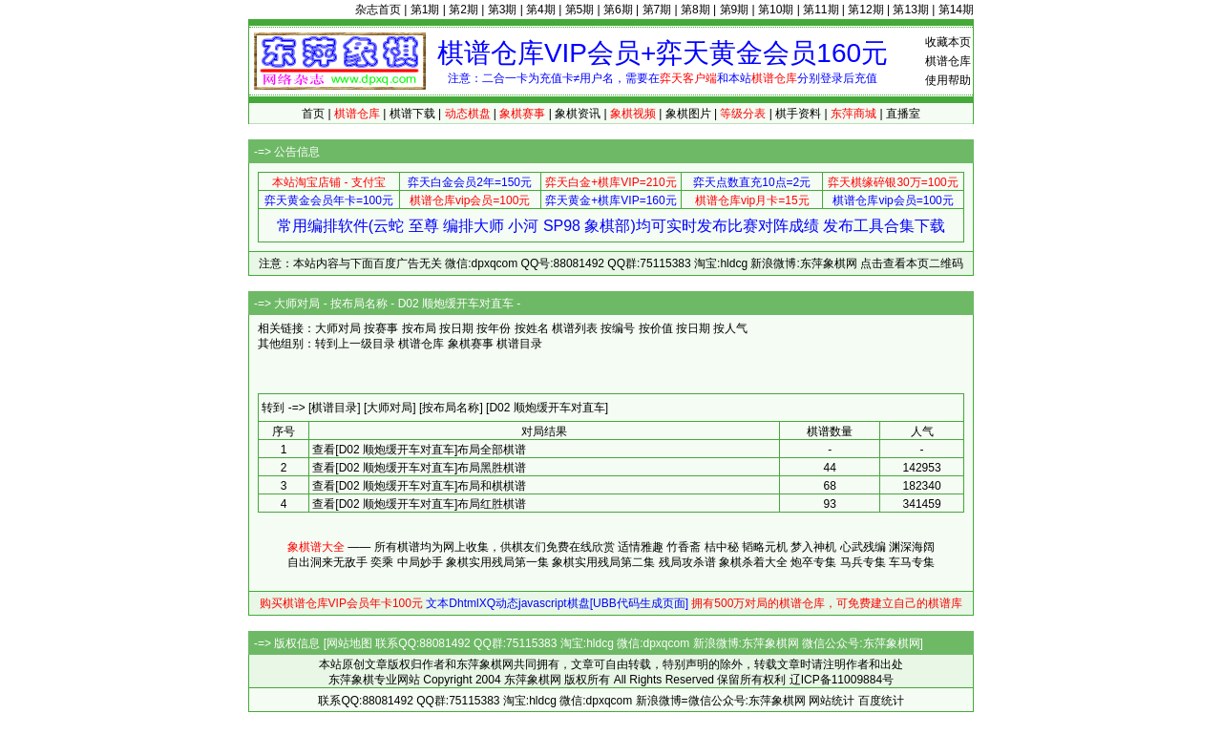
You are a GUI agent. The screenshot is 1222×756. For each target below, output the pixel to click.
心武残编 (863, 547)
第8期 (695, 9)
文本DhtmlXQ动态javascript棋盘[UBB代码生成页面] (557, 603)
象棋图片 (688, 113)
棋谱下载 (412, 113)
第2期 (463, 9)
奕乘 (381, 562)
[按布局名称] (451, 407)
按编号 (617, 328)
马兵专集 (863, 562)
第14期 (956, 9)
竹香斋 (683, 547)
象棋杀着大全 (753, 562)
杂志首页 (378, 9)
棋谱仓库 (948, 61)
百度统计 (881, 700)
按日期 (456, 328)
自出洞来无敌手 (327, 562)
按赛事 (381, 328)
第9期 (734, 9)
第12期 (865, 9)
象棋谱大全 (316, 547)
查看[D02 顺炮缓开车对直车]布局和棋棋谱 (419, 486)
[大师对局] (390, 407)
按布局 (419, 328)
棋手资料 (798, 113)
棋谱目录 (519, 343)
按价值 (656, 328)
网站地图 (349, 643)
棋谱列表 (575, 328)
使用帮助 (948, 80)
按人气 (730, 328)
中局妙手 (420, 562)
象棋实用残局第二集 (603, 562)
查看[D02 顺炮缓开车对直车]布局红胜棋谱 (419, 504)
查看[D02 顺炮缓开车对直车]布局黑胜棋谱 (419, 467)
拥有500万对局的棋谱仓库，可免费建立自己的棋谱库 (826, 603)
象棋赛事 (471, 343)
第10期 (775, 9)
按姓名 (532, 328)
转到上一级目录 (355, 343)
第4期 (541, 9)
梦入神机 (813, 547)
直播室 (903, 113)
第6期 (618, 9)
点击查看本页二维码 (911, 263)
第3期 (502, 9)
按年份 (493, 328)
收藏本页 (948, 42)
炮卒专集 (813, 562)
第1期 (425, 9)
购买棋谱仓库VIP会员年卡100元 (341, 603)
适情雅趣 (641, 547)
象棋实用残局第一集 (497, 562)
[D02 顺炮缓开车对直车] (547, 407)
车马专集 (912, 562)
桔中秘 (722, 547)
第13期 (910, 9)
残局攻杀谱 (687, 562)
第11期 (820, 9)
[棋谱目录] (334, 407)
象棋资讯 (577, 113)
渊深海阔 (912, 547)
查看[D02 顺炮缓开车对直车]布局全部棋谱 (419, 449)
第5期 (580, 9)
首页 (313, 113)
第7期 (657, 9)
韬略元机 (765, 547)
